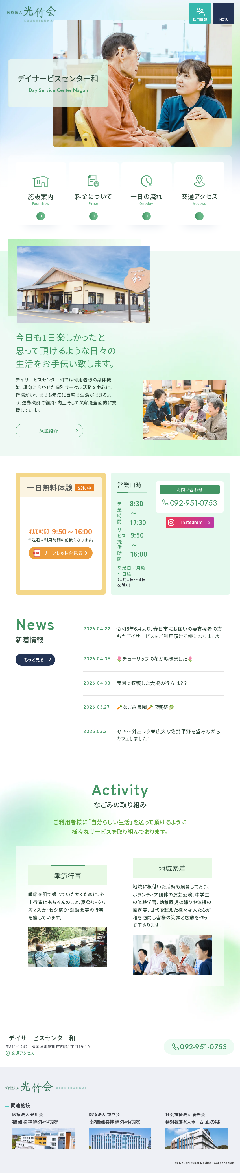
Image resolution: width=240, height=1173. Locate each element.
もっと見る (34, 666)
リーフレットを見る (62, 559)
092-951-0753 (193, 510)
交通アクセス (22, 1053)
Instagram (191, 529)
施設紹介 (48, 437)
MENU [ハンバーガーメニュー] (223, 17)
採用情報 (200, 19)
